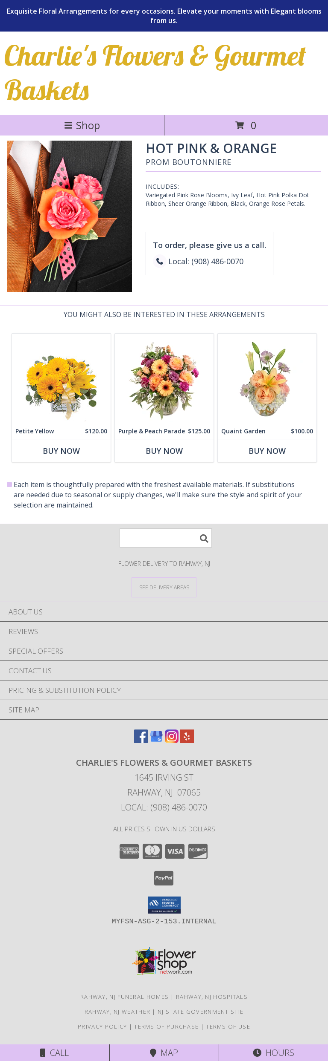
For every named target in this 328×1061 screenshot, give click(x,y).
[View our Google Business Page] (156, 740)
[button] (164, 905)
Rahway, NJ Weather (117, 1011)
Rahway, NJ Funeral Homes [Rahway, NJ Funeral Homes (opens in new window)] (124, 996)
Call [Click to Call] (54, 1052)
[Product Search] (166, 538)
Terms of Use (228, 1026)
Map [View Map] (164, 1052)
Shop (82, 125)
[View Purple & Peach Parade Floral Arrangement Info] (164, 379)
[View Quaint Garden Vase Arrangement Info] (267, 379)
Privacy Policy (102, 1026)
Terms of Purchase (166, 1026)
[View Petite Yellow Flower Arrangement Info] (61, 379)
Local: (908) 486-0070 (164, 807)
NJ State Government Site (200, 1011)
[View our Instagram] (172, 740)
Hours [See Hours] (273, 1052)
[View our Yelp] (187, 740)
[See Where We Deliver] (164, 587)
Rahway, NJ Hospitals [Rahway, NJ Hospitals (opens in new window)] (212, 996)
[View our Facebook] (141, 740)
